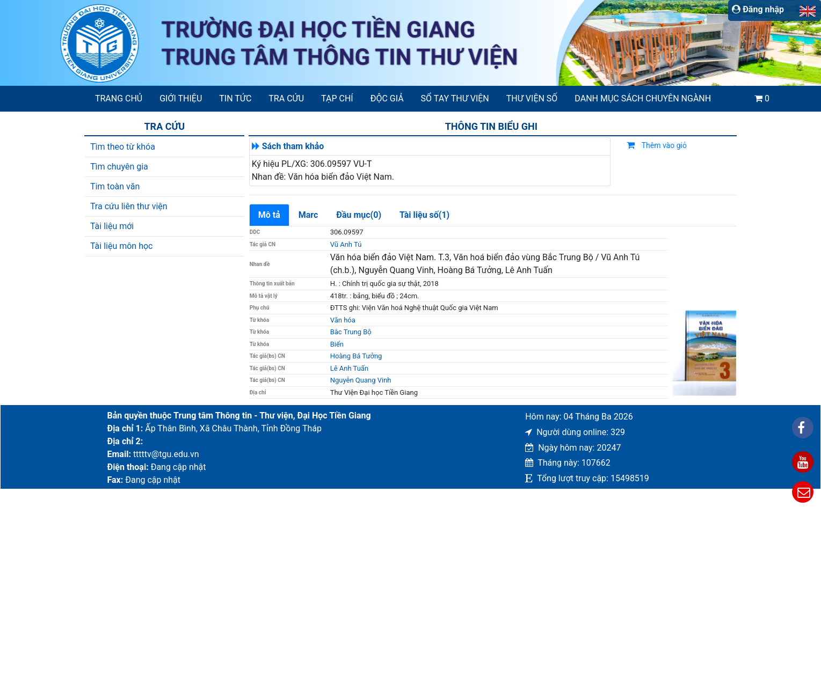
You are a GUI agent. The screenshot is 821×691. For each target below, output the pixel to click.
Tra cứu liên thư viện (129, 206)
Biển (337, 344)
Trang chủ (118, 98)
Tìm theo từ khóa (122, 147)
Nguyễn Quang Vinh (360, 380)
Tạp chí (337, 98)
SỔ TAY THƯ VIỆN (455, 98)
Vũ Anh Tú (346, 244)
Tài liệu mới (112, 226)
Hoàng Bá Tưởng (356, 356)
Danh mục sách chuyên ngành (643, 98)
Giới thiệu (180, 98)
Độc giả (387, 98)
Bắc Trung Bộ (351, 332)
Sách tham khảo (293, 146)
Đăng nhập (758, 9)
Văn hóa (342, 320)
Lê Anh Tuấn (349, 368)
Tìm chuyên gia (119, 166)
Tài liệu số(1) (424, 215)
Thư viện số (532, 98)
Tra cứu (286, 98)
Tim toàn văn (115, 186)
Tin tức (235, 98)
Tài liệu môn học (121, 246)
